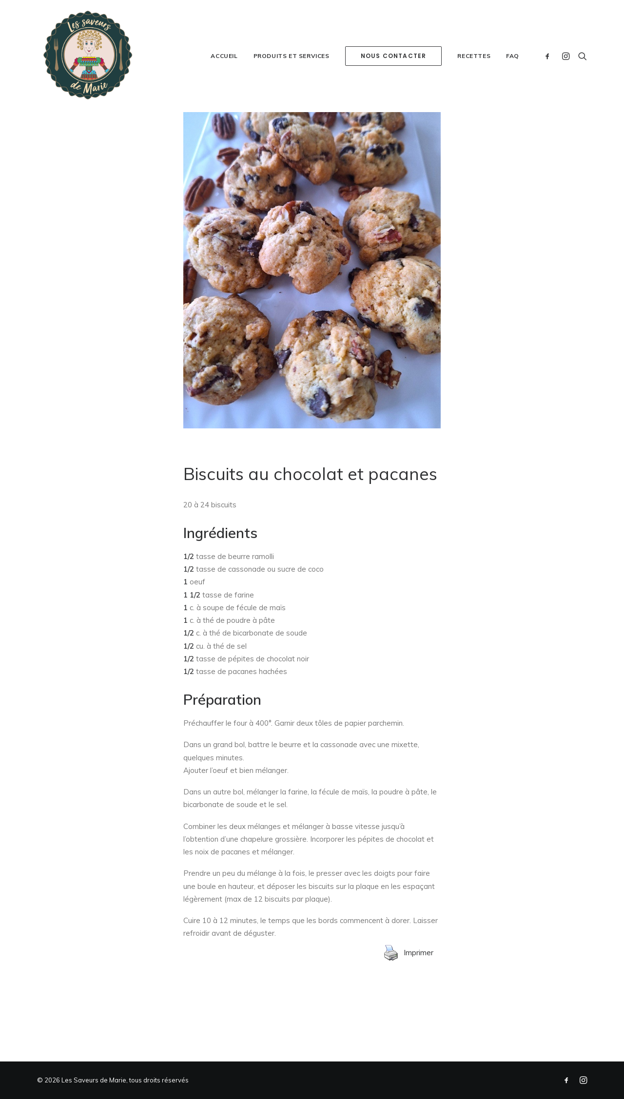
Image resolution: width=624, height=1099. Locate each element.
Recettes (473, 55)
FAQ (512, 55)
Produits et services (292, 55)
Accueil (224, 55)
